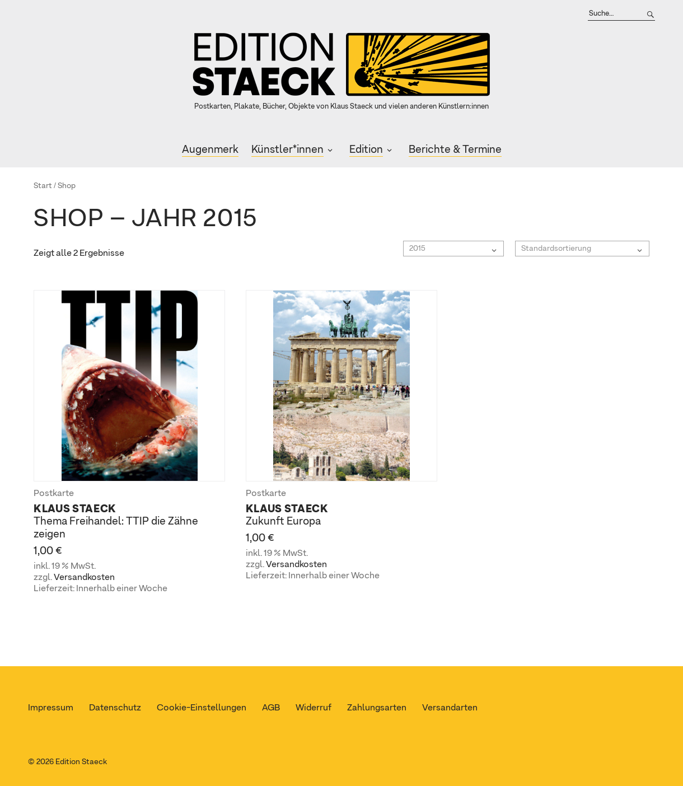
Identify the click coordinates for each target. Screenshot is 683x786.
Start (43, 186)
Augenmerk (210, 149)
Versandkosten (84, 577)
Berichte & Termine (455, 149)
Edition (366, 149)
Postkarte (54, 493)
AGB (271, 708)
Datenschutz (115, 708)
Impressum (50, 708)
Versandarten (450, 708)
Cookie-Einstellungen (201, 708)
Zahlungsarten (376, 708)
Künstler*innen (287, 149)
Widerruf (313, 708)
